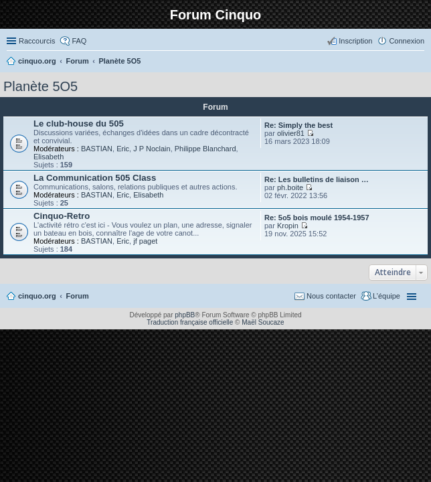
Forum (77, 296)
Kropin (287, 226)
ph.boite (290, 187)
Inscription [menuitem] (355, 41)
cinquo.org (37, 296)
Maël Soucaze (263, 322)
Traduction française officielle (190, 322)
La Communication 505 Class (94, 178)
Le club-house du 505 (78, 123)
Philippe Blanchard (205, 149)
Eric (122, 149)
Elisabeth (48, 157)
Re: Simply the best (298, 125)
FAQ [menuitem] (79, 41)
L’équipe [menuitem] (386, 296)
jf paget (145, 241)
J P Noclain (151, 149)
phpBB (185, 315)
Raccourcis (37, 41)
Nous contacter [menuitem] (331, 296)
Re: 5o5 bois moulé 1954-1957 (316, 218)
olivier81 (291, 133)
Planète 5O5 (40, 86)
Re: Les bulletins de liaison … (316, 179)
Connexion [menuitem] (406, 41)
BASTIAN (96, 149)
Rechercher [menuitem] (419, 62)
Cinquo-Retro (61, 216)
